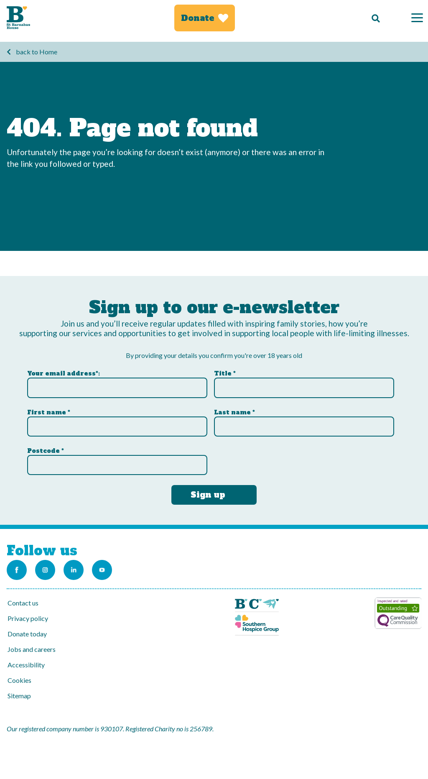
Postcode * (45, 451)
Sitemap (19, 696)
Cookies (19, 680)
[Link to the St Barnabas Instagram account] (45, 570)
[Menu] (417, 17)
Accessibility (26, 665)
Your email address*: (63, 373)
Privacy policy (28, 618)
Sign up (208, 494)
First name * (48, 412)
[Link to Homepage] (18, 17)
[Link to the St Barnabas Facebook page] (17, 570)
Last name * (234, 412)
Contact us (23, 603)
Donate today (27, 634)
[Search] (373, 18)
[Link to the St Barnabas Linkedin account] (74, 570)
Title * (225, 373)
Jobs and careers (32, 649)
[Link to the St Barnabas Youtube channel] (102, 570)
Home (48, 52)
